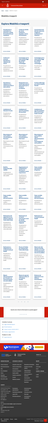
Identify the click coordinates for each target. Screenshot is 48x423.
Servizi (6, 10)
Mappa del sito (4, 420)
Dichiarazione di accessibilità (27, 397)
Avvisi (37, 368)
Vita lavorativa (15, 368)
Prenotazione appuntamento (15, 389)
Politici (2, 373)
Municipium (37, 420)
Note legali (26, 394)
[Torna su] (45, 420)
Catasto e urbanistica (16, 375)
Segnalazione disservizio (17, 392)
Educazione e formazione (29, 364)
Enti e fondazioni (4, 371)
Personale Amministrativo (4, 375)
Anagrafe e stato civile (16, 364)
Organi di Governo (4, 364)
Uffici (2, 368)
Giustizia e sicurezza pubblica (28, 367)
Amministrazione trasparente (27, 389)
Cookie (15, 419)
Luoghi (37, 374)
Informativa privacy (28, 392)
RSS (1, 419)
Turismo (14, 377)
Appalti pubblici (15, 373)
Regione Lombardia (5, 1)
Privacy (11, 419)
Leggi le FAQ (14, 394)
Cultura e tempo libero (16, 366)
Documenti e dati (4, 378)
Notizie (37, 364)
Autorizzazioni (27, 377)
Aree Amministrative (5, 366)
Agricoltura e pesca (28, 380)
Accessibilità (6, 419)
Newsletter (26, 382)
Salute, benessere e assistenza (28, 374)
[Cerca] (45, 5)
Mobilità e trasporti (16, 379)
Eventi (37, 376)
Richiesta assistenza (16, 396)
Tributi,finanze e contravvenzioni (27, 371)
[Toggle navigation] (2, 5)
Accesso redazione (43, 420)
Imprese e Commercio (16, 371)
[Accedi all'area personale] (43, 1)
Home (2, 10)
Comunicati (38, 366)
